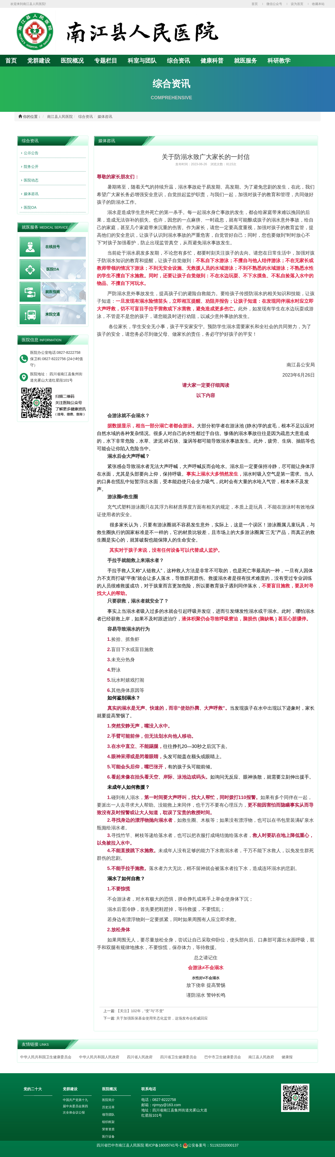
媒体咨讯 (105, 116)
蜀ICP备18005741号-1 (163, 1145)
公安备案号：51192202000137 (210, 1145)
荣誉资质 (108, 1129)
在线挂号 (52, 247)
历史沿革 (108, 1107)
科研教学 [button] (279, 60)
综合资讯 (85, 116)
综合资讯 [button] (178, 60)
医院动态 (31, 180)
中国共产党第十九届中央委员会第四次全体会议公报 (75, 1106)
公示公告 (31, 153)
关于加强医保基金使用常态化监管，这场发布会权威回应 (162, 1018)
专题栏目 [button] (105, 60)
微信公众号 (274, 4)
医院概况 (109, 1089)
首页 (255, 4)
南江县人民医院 (60, 116)
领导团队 (108, 1114)
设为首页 (297, 4)
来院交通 (52, 314)
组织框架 (108, 1122)
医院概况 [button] (72, 60)
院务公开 (31, 166)
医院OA (30, 207)
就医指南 (52, 292)
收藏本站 (318, 4)
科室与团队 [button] (142, 60)
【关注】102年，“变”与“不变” (140, 1011)
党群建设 (38, 60)
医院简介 (108, 1100)
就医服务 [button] (245, 60)
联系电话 (148, 1089)
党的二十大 (33, 1089)
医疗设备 (108, 1136)
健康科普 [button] (212, 60)
